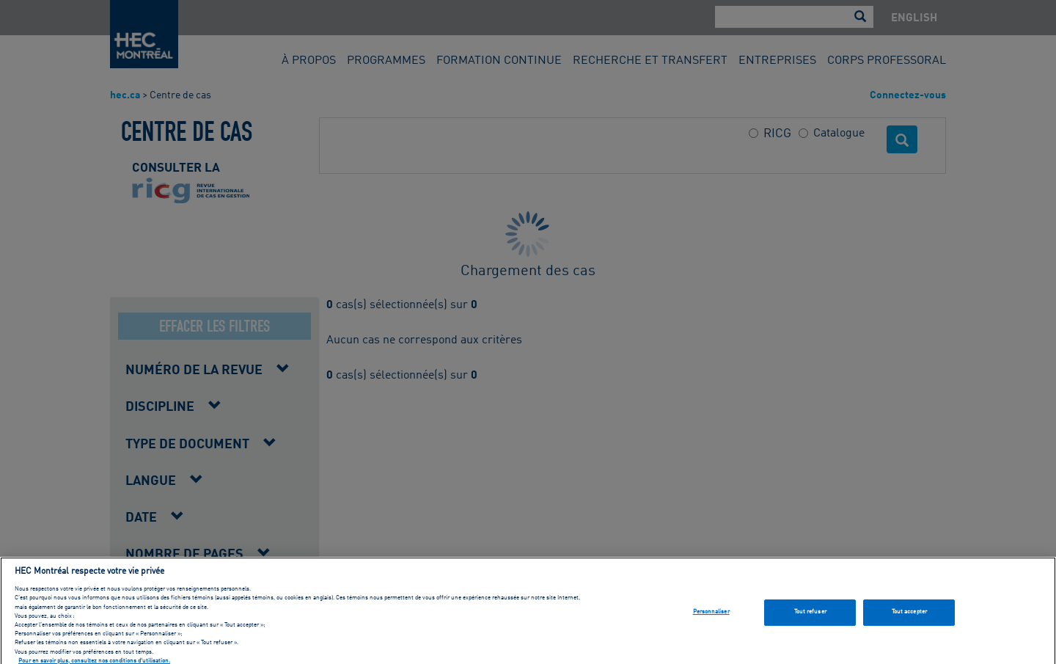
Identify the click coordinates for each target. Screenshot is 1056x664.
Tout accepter (909, 618)
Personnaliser (711, 618)
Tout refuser (810, 618)
